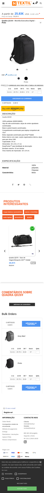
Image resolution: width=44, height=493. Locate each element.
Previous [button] (5, 51)
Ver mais (4, 470)
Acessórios (19, 217)
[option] (22, 49)
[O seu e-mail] (20, 408)
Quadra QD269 (6, 117)
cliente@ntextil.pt (29, 424)
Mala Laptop (7, 217)
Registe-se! (8, 412)
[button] (33, 3)
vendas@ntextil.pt (29, 428)
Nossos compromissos (9, 440)
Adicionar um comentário (22, 304)
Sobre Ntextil (6, 421)
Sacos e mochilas (31, 212)
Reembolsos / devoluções (10, 434)
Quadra (5, 21)
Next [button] (40, 51)
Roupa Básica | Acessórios (12, 212)
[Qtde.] (37, 352)
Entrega (4, 432)
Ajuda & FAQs (6, 437)
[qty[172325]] (39, 92)
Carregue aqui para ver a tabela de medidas (26, 85)
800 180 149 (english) (30, 433)
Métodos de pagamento (9, 429)
